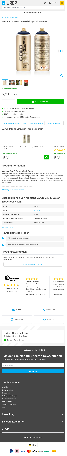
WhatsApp (49, 309)
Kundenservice (6, 393)
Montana (37, 210)
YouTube (48, 319)
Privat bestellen (7, 402)
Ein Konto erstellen (8, 390)
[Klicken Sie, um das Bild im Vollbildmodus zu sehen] (33, 51)
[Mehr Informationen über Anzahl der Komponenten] (22, 218)
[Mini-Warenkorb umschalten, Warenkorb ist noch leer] (62, 3)
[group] (33, 261)
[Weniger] (4, 101)
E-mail (16, 309)
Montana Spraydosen (10, 18)
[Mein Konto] (53, 3)
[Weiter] (60, 51)
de (33, 445)
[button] (33, 382)
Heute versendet (9, 88)
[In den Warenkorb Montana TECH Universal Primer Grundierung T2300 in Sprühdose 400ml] (46, 157)
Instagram (17, 319)
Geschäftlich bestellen (9, 399)
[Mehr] (13, 101)
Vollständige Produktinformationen (13, 190)
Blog (3, 407)
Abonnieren (33, 371)
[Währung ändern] (45, 3)
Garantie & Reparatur (9, 405)
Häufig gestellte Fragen (9, 396)
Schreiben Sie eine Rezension (33, 264)
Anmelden (5, 387)
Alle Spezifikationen (8, 227)
